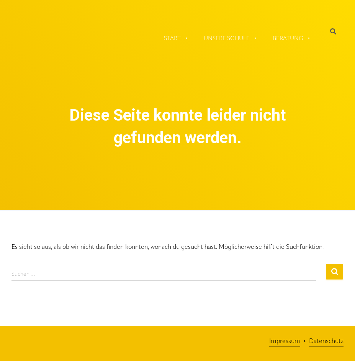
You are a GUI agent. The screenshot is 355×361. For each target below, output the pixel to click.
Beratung (288, 39)
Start (172, 39)
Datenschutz (326, 341)
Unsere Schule (227, 39)
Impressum (284, 341)
